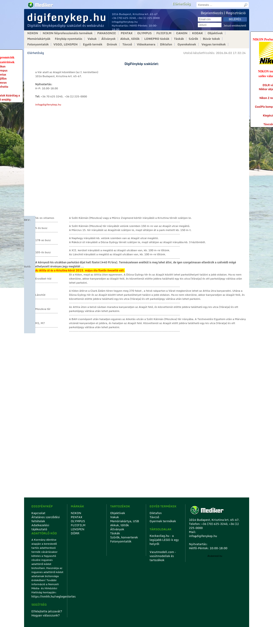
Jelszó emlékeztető (234, 26)
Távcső (127, 44)
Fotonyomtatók (38, 44)
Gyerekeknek (187, 44)
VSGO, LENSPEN (65, 44)
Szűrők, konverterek (124, 537)
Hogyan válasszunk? (46, 615)
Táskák (179, 38)
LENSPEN (77, 529)
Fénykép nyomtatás (68, 38)
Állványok (108, 38)
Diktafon (166, 44)
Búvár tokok (211, 38)
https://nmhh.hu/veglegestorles (48, 596)
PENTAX (126, 33)
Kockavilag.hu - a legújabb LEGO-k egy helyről (164, 540)
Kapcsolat (38, 513)
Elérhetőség (181, 3)
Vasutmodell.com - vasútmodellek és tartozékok (163, 556)
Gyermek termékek (163, 521)
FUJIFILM (163, 33)
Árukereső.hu (215, 556)
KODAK (197, 33)
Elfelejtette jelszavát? (47, 611)
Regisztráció (236, 13)
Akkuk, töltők (130, 38)
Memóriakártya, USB (124, 521)
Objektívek (215, 33)
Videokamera (146, 44)
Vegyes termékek (213, 44)
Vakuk (92, 38)
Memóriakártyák (38, 38)
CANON (181, 33)
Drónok (112, 44)
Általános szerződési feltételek (46, 519)
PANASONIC (106, 33)
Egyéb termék (92, 44)
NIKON (32, 33)
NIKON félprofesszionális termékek (68, 33)
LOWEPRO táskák (156, 38)
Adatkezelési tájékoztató (40, 527)
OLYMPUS (144, 33)
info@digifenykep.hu (125, 22)
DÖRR (75, 533)
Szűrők (193, 38)
